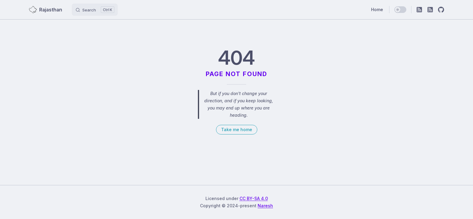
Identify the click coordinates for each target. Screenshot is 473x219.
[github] (441, 9)
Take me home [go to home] (236, 129)
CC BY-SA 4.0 (254, 198)
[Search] (95, 10)
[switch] (400, 9)
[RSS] (419, 9)
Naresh (265, 205)
